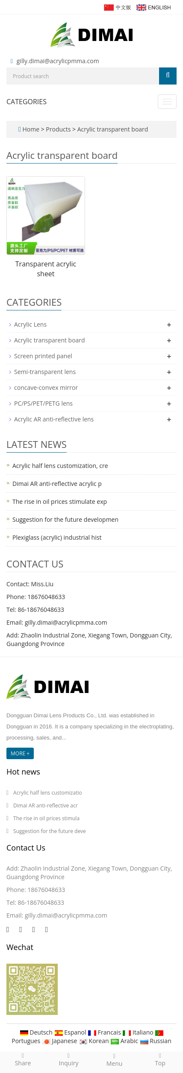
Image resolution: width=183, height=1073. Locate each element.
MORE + (20, 753)
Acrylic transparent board (112, 129)
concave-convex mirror (46, 387)
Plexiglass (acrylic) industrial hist (56, 537)
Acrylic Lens (30, 324)
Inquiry (69, 1059)
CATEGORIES (26, 101)
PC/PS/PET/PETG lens (43, 403)
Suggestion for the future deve (49, 831)
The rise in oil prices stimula (46, 818)
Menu (114, 1059)
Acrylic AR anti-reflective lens (54, 419)
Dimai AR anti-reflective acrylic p (57, 483)
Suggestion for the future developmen (65, 519)
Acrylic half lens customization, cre (60, 466)
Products (59, 129)
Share (23, 1059)
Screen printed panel (43, 356)
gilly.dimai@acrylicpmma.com (58, 61)
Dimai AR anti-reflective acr (45, 805)
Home (30, 129)
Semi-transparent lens (45, 372)
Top (160, 1059)
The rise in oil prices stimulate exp (59, 501)
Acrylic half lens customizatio (47, 792)
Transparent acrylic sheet (45, 268)
